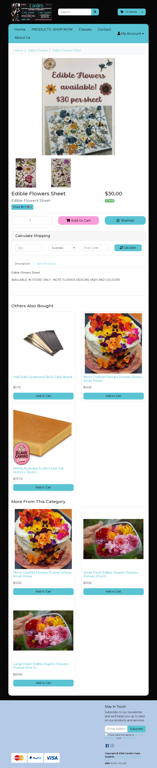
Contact (104, 29)
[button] (131, 34)
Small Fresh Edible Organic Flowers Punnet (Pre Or (110, 574)
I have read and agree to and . (124, 736)
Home (20, 29)
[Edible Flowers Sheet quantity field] (31, 220)
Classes (85, 29)
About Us (22, 37)
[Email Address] (116, 729)
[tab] (22, 264)
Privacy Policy (128, 738)
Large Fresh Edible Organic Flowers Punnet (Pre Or (41, 666)
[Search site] (95, 12)
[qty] (29, 247)
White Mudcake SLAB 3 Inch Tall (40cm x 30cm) (38, 470)
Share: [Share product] (21, 206)
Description (22, 263)
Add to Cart (78, 220)
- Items (128, 12)
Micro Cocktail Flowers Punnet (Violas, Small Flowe (112, 379)
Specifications (46, 263)
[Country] (62, 247)
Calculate (128, 247)
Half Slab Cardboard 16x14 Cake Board (42, 377)
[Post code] (95, 247)
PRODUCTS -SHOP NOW (52, 29)
